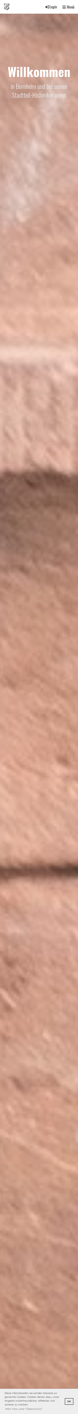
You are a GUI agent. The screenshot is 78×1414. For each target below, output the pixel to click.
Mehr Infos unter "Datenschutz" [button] (23, 1409)
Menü (68, 7)
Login (51, 6)
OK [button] (69, 1401)
